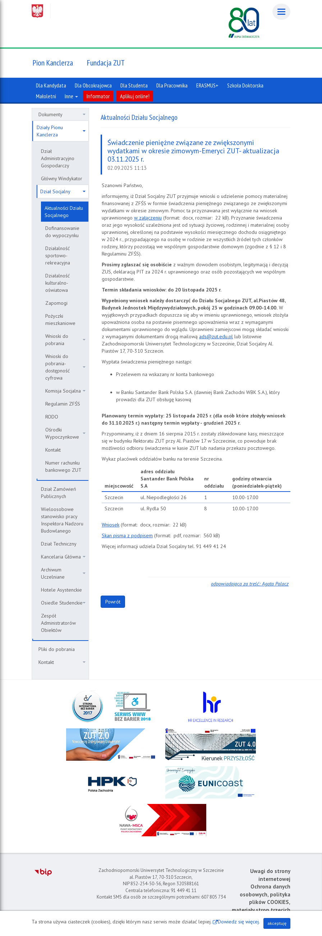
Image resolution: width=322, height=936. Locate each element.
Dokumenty (62, 114)
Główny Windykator (61, 178)
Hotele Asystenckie (61, 590)
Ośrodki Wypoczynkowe (65, 433)
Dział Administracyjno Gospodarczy (57, 158)
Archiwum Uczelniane (63, 573)
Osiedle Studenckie (63, 603)
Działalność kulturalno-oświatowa (57, 282)
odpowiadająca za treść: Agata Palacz (250, 583)
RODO (51, 416)
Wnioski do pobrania (65, 340)
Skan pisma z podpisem (127, 535)
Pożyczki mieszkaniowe (60, 319)
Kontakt (53, 450)
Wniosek (110, 524)
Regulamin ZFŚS (62, 404)
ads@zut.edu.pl (216, 336)
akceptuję (276, 923)
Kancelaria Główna (63, 556)
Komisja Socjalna (65, 391)
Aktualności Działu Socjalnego (64, 211)
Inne (71, 96)
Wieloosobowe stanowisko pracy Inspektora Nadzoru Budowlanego (62, 520)
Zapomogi (56, 303)
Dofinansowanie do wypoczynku (62, 232)
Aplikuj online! (135, 96)
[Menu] (281, 12)
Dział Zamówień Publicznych (58, 492)
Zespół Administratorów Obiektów (58, 622)
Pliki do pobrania (56, 649)
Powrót (112, 601)
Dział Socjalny (63, 191)
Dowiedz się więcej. (239, 921)
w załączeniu (148, 217)
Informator (98, 96)
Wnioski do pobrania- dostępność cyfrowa (65, 367)
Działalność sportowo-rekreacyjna (57, 255)
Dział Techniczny (59, 544)
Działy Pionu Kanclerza (61, 131)
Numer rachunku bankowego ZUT (63, 466)
